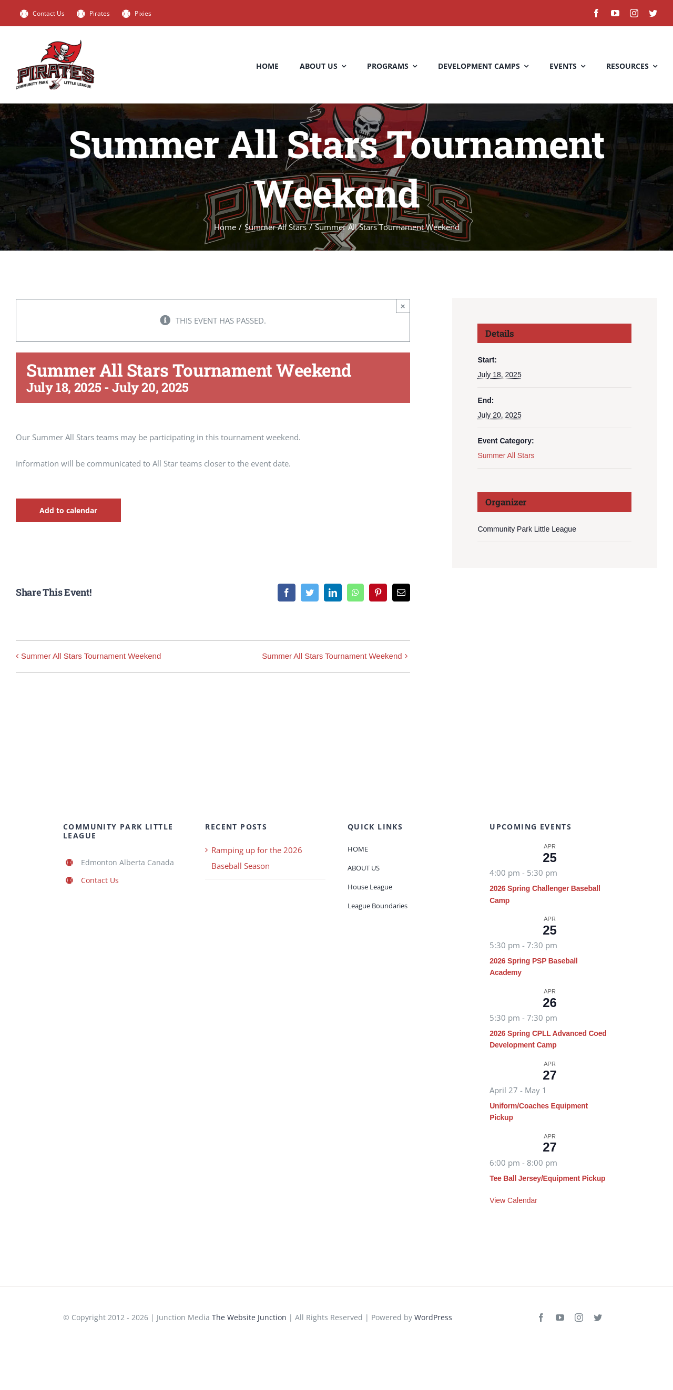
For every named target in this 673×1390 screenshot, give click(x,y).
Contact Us (100, 880)
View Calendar (513, 1200)
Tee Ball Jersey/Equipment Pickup (547, 1178)
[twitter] (653, 13)
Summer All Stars (505, 455)
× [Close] (403, 306)
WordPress (433, 1317)
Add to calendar (68, 510)
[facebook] (596, 13)
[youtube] (615, 13)
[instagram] (634, 13)
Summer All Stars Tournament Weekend (91, 655)
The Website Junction (249, 1317)
